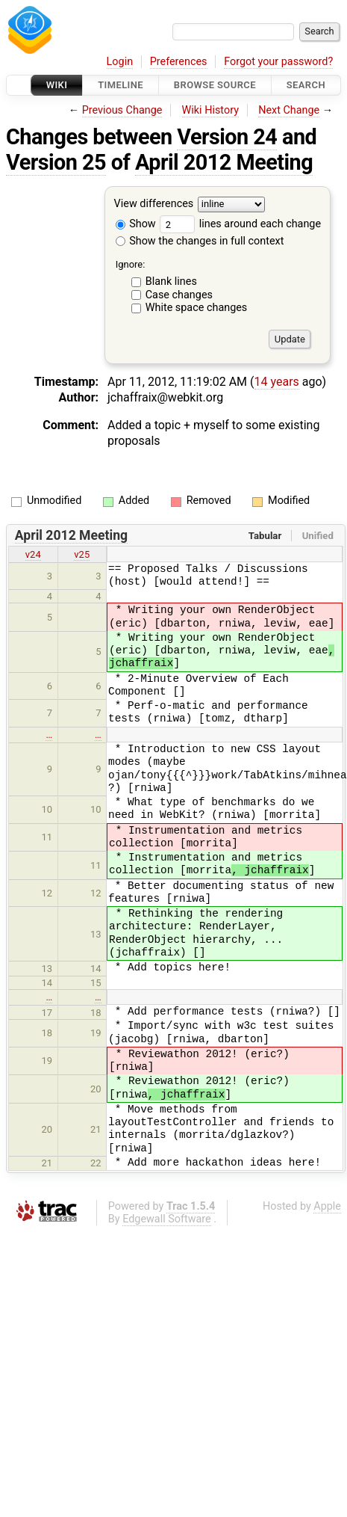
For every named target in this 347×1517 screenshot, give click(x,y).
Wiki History (210, 110)
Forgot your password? (278, 61)
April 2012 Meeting (224, 162)
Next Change (288, 110)
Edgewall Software (166, 1219)
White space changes (197, 307)
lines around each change (240, 224)
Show (136, 224)
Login (120, 61)
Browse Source (215, 84)
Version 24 (227, 137)
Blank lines (171, 281)
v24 (33, 554)
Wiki (57, 84)
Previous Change (122, 110)
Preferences (178, 61)
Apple (327, 1206)
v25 (82, 554)
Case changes (179, 295)
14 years (276, 382)
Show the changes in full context (200, 241)
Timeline (120, 84)
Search (306, 84)
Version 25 (56, 162)
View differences (154, 204)
